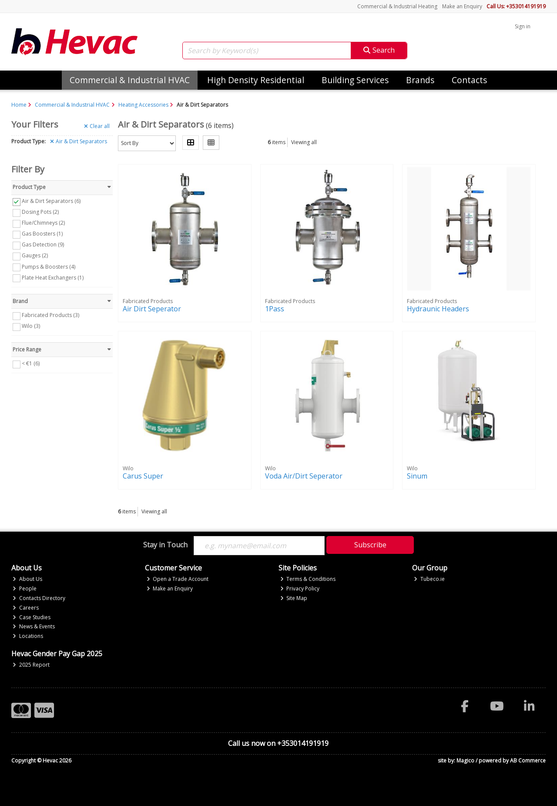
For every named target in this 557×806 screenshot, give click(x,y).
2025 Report (31, 664)
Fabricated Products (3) (50, 315)
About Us (27, 579)
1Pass (274, 309)
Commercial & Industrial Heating (397, 6)
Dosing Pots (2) (40, 212)
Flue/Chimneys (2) (43, 222)
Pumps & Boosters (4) (48, 266)
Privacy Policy (300, 588)
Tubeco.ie (429, 579)
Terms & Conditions (308, 579)
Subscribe (370, 545)
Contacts (469, 80)
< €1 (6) (31, 363)
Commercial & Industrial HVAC (130, 80)
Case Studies (31, 617)
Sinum (417, 476)
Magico (465, 760)
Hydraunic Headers (438, 309)
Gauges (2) (35, 255)
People (25, 588)
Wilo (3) (31, 326)
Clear (97, 126)
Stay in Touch (165, 545)
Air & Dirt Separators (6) (51, 201)
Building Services (355, 80)
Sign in (522, 26)
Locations (28, 636)
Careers (26, 607)
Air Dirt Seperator (152, 309)
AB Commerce (528, 760)
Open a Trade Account (178, 579)
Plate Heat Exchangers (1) (53, 277)
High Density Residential (255, 80)
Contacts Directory (39, 598)
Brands (420, 80)
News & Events (34, 626)
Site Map (294, 598)
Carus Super (143, 476)
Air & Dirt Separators (78, 141)
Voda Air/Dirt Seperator (303, 476)
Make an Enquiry (462, 6)
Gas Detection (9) (43, 244)
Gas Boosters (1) (42, 233)
